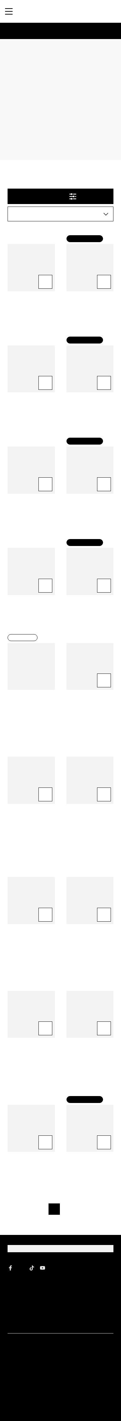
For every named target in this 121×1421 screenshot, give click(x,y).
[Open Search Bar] (98, 11)
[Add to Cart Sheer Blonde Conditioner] (45, 474)
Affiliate (14, 1297)
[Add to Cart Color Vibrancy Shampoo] (45, 278)
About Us (15, 1265)
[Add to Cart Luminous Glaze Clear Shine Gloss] (104, 474)
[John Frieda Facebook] (10, 1220)
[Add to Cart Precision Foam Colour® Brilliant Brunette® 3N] (45, 993)
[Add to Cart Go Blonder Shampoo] (104, 379)
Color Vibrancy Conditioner (31, 399)
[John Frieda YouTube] (42, 1220)
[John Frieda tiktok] (32, 1220)
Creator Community (24, 1306)
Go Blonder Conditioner (85, 595)
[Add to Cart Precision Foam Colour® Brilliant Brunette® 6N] (45, 778)
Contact (14, 1316)
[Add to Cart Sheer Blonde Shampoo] (45, 576)
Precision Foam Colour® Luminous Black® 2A (89, 911)
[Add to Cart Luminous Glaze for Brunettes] (104, 1101)
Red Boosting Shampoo (28, 1120)
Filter (60, 193)
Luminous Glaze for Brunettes (90, 1120)
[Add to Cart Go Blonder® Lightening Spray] (104, 278)
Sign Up (60, 1380)
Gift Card (16, 1256)
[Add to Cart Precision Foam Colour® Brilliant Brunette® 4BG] (104, 778)
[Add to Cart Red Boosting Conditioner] (104, 993)
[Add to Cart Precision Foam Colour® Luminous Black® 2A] (104, 886)
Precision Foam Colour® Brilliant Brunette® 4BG (89, 804)
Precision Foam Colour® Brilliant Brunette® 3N (31, 1019)
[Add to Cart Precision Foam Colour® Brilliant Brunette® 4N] (104, 671)
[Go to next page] (81, 1161)
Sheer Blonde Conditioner (27, 494)
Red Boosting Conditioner (86, 1013)
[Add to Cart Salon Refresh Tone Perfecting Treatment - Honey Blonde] (45, 886)
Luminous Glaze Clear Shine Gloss (90, 497)
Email (12, 1350)
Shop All (15, 1238)
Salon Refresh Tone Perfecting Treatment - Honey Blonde (31, 911)
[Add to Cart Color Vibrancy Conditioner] (45, 379)
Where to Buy (19, 1247)
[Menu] (9, 11)
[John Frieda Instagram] (21, 1220)
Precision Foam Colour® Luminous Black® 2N (31, 696)
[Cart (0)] (112, 11)
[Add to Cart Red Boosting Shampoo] (45, 1101)
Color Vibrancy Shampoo (31, 298)
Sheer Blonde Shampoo (27, 595)
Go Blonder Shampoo (84, 399)
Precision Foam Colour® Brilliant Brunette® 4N (89, 696)
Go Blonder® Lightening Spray (86, 301)
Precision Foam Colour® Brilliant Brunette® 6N (31, 804)
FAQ (11, 1274)
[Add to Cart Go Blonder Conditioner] (104, 576)
